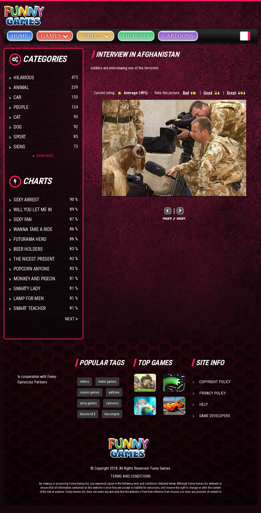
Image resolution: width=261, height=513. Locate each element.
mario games (107, 381)
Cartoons (177, 36)
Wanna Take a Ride (32, 229)
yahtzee (114, 392)
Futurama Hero (29, 239)
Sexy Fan (22, 219)
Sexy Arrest (26, 200)
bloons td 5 (87, 414)
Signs (19, 147)
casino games (89, 392)
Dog (17, 127)
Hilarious (23, 77)
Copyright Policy (215, 382)
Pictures (136, 36)
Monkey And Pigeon (34, 279)
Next (71, 318)
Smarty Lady (26, 288)
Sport (19, 137)
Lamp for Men (28, 298)
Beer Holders (28, 249)
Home (19, 36)
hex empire (112, 414)
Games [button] (54, 35)
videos (84, 381)
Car (17, 97)
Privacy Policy (212, 393)
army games (88, 403)
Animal (21, 87)
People (20, 107)
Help (203, 404)
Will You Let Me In (32, 209)
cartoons (112, 403)
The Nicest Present (34, 259)
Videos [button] (95, 35)
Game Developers (214, 416)
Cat (17, 117)
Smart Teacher (29, 308)
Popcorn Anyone (31, 269)
